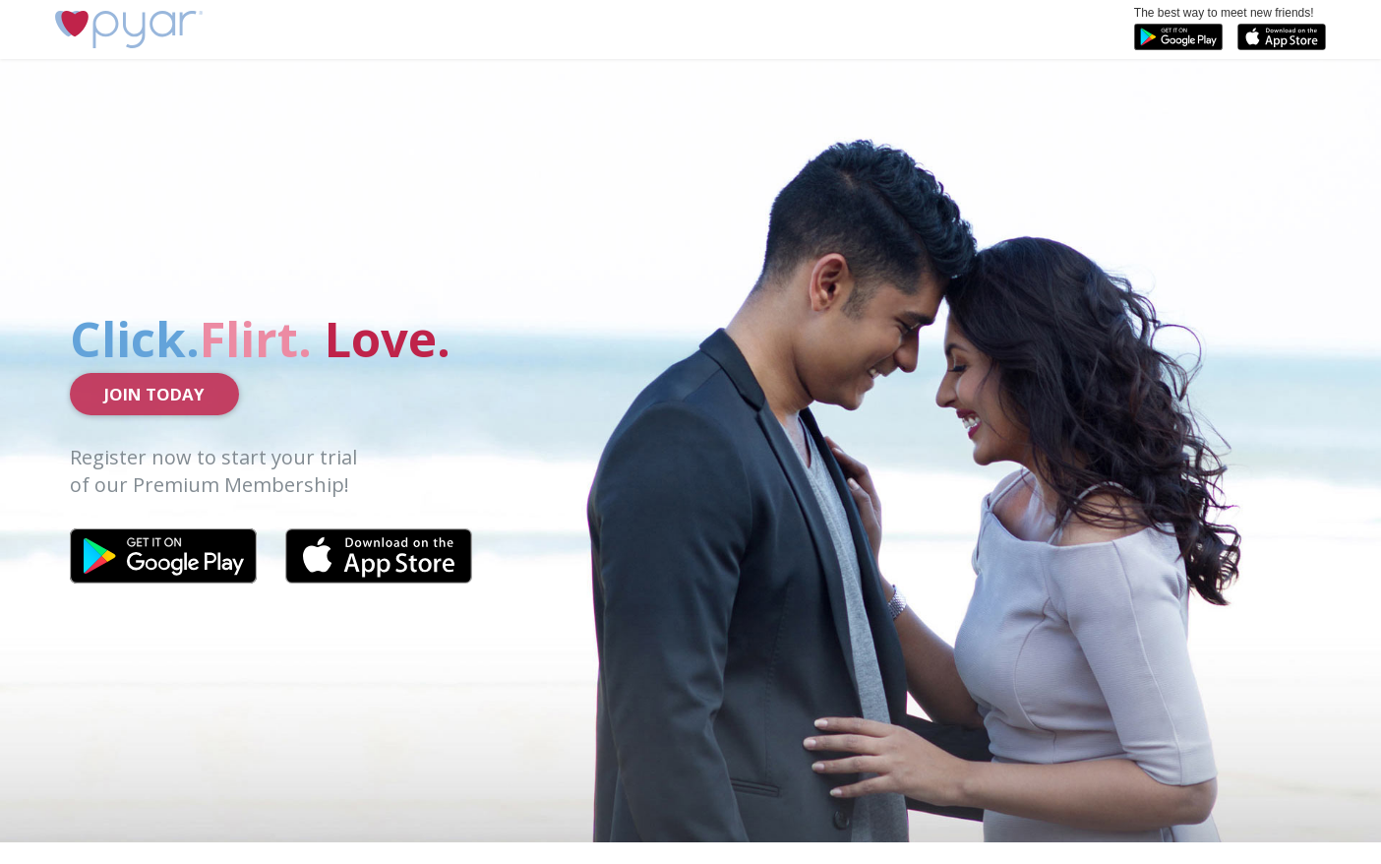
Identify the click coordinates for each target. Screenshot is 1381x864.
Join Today (154, 394)
